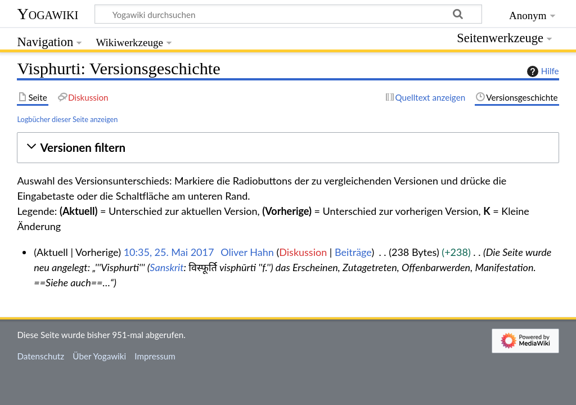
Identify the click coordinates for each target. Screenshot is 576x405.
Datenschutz (40, 356)
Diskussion (303, 252)
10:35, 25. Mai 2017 (169, 252)
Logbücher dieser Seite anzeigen (67, 119)
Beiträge (353, 252)
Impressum (155, 356)
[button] (287, 147)
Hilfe (541, 71)
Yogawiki (47, 13)
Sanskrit (166, 267)
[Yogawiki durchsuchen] (288, 14)
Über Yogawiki (99, 356)
